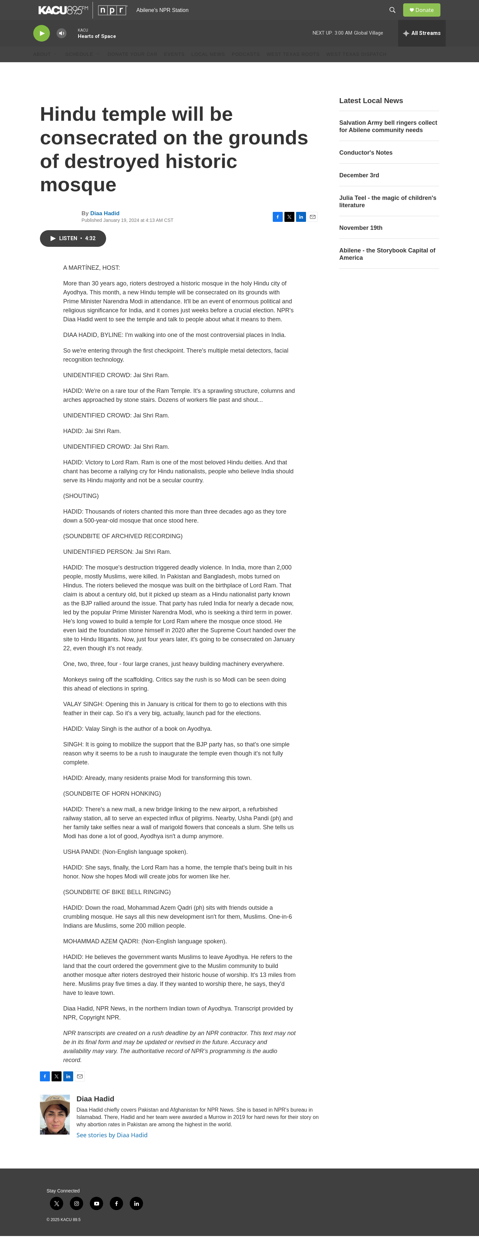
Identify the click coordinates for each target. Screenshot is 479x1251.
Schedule (79, 69)
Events (174, 69)
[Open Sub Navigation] (56, 69)
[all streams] (422, 48)
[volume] (61, 48)
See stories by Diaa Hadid (112, 1150)
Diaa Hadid (104, 228)
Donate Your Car (132, 69)
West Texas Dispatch (356, 69)
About (42, 69)
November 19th (361, 242)
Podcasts (246, 69)
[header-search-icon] (395, 18)
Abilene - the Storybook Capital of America (387, 269)
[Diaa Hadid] (55, 1130)
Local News (208, 69)
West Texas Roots (293, 69)
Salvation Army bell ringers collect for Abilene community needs (388, 141)
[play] (41, 48)
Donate (428, 17)
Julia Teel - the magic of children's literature (387, 217)
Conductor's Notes (366, 167)
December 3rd (359, 190)
